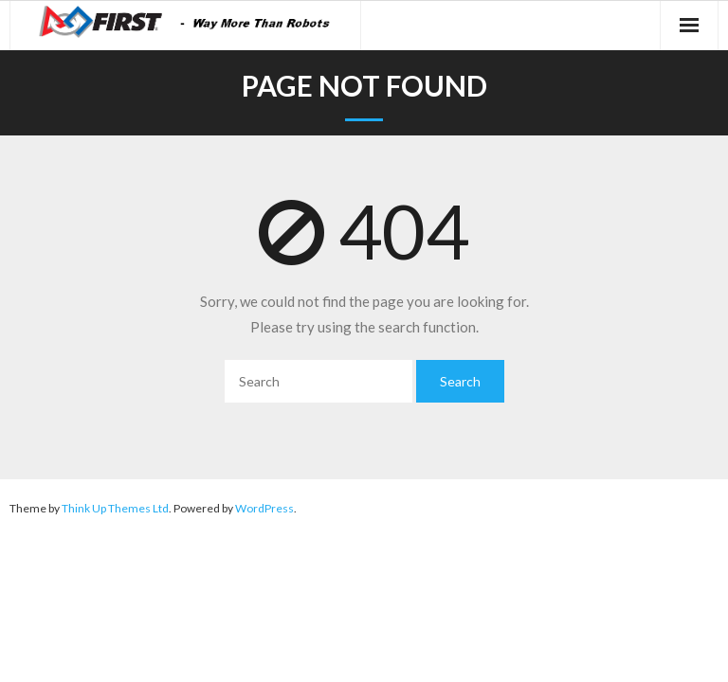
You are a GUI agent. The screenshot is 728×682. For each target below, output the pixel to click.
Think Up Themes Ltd (115, 508)
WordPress (264, 508)
